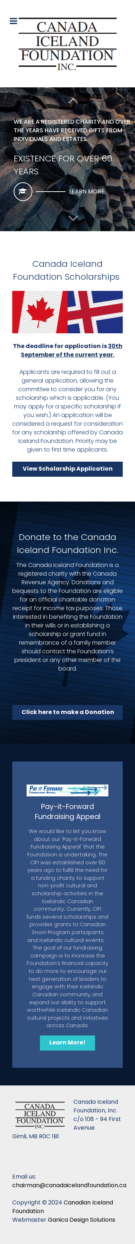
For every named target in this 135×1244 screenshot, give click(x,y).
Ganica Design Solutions (81, 1220)
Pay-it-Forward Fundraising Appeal (67, 812)
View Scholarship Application (68, 469)
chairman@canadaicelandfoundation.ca (69, 1185)
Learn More (86, 191)
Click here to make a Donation (68, 712)
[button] (73, 218)
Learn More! (67, 1042)
